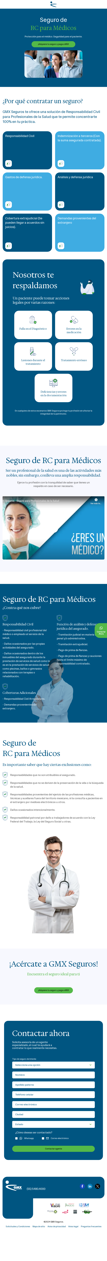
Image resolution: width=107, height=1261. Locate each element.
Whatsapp (24, 1138)
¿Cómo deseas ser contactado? (33, 1132)
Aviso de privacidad (57, 1226)
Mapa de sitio (39, 1226)
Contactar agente (53, 1148)
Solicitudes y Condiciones (18, 1226)
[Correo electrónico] (53, 1104)
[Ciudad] (53, 1114)
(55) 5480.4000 (36, 1189)
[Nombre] (53, 1075)
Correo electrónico (55, 1138)
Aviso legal (73, 1226)
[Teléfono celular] (53, 1094)
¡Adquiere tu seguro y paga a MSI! (53, 44)
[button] (53, 527)
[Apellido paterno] (53, 1084)
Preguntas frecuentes (91, 1226)
